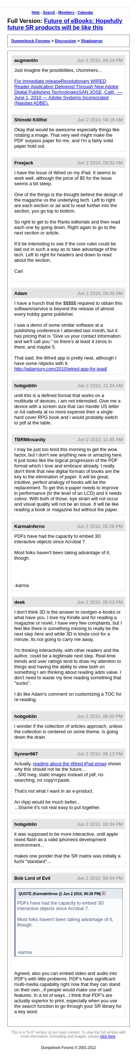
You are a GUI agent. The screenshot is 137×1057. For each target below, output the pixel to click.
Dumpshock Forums (30, 41)
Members (66, 13)
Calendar (85, 13)
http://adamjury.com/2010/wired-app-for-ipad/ (60, 369)
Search (49, 13)
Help (36, 13)
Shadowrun (92, 41)
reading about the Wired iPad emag (69, 763)
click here (107, 1036)
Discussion (65, 41)
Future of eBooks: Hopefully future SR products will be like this (64, 24)
